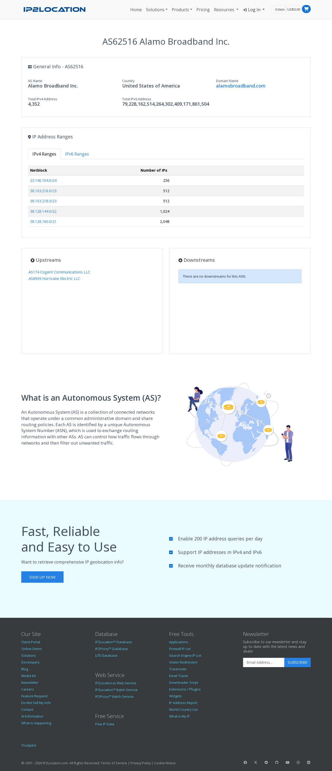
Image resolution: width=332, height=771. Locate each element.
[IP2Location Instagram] (298, 762)
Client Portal (30, 642)
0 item (280, 9)
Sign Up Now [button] (42, 577)
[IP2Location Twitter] (256, 762)
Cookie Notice (165, 763)
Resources (224, 9)
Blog (24, 669)
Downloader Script (183, 682)
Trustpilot (28, 745)
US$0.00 (293, 9)
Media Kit (28, 675)
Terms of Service (114, 763)
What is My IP (179, 716)
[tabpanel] (166, 198)
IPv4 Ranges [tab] (44, 154)
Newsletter (29, 682)
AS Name (35, 80)
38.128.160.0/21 (43, 221)
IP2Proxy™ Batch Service (114, 696)
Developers (30, 662)
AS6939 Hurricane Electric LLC (54, 278)
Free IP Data (104, 724)
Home (136, 9)
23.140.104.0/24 (43, 180)
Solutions (155, 9)
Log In (252, 9)
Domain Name (227, 80)
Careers (27, 689)
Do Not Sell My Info (36, 702)
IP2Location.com (55, 763)
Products (180, 9)
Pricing (203, 9)
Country (128, 80)
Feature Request (34, 696)
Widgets (175, 696)
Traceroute (177, 669)
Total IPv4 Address (42, 99)
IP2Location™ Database (113, 642)
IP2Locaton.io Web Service (115, 683)
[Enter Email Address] (264, 662)
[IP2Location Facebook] (245, 762)
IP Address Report (183, 702)
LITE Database (106, 655)
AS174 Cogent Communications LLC (59, 272)
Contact (27, 709)
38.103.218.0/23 (43, 200)
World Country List (183, 709)
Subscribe (297, 662)
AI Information (32, 716)
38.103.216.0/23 (43, 190)
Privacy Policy (140, 763)
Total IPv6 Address (136, 99)
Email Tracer (178, 675)
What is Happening (36, 723)
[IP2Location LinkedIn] (309, 762)
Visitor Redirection (183, 662)
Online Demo (31, 648)
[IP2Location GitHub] (277, 762)
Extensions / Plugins (185, 689)
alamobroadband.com (241, 86)
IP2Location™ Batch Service (116, 689)
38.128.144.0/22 (43, 211)
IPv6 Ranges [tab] (77, 154)
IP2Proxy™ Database (111, 648)
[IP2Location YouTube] (287, 762)
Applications (178, 642)
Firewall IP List (180, 648)
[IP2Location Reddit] (266, 762)
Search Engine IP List (185, 655)
